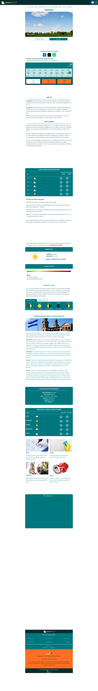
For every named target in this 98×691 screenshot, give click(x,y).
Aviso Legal (44, 659)
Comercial (45, 648)
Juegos (68, 642)
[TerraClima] (92, 2)
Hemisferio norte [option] (31, 300)
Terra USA (30, 642)
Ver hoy (58, 39)
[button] (96, 2)
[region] (49, 45)
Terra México (66, 638)
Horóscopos (49, 642)
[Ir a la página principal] (9, 2)
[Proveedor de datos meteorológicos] (49, 671)
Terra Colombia (49, 638)
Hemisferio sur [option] (42, 300)
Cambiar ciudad (39, 39)
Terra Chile (30, 638)
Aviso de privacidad (52, 659)
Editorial (53, 648)
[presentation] (70, 73)
